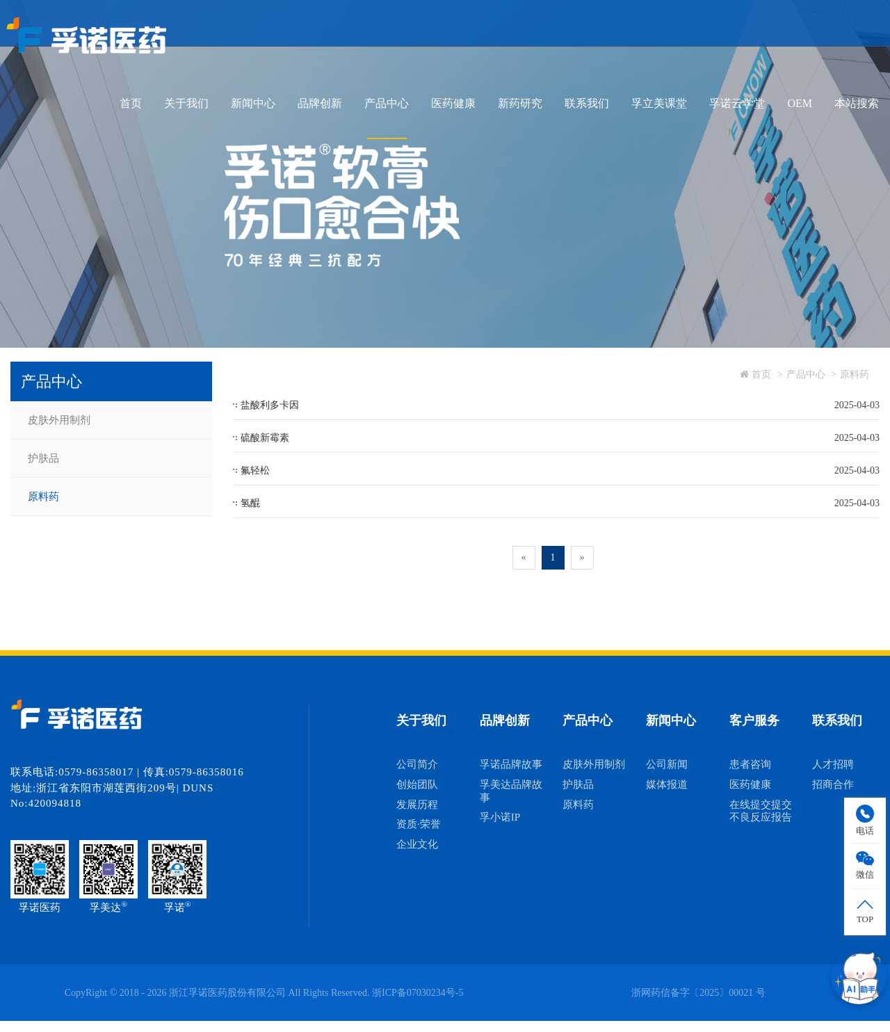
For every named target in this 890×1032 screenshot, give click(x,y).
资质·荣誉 (418, 824)
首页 (131, 103)
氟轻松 (255, 470)
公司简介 (417, 764)
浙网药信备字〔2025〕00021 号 (698, 992)
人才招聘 (833, 764)
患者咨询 (750, 764)
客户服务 (754, 720)
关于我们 (186, 103)
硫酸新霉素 (265, 438)
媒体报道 (667, 784)
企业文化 (417, 844)
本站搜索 (856, 103)
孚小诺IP (500, 817)
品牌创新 (320, 103)
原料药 (43, 496)
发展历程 (417, 804)
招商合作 (833, 784)
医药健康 (453, 103)
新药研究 (520, 103)
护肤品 (43, 458)
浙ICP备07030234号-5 (417, 992)
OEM (799, 103)
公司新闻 (667, 764)
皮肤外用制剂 (59, 420)
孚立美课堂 (659, 103)
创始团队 (417, 784)
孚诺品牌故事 (511, 764)
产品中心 (386, 103)
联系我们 (587, 103)
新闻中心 (253, 103)
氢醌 (250, 503)
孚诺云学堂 (737, 103)
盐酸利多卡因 (270, 405)
